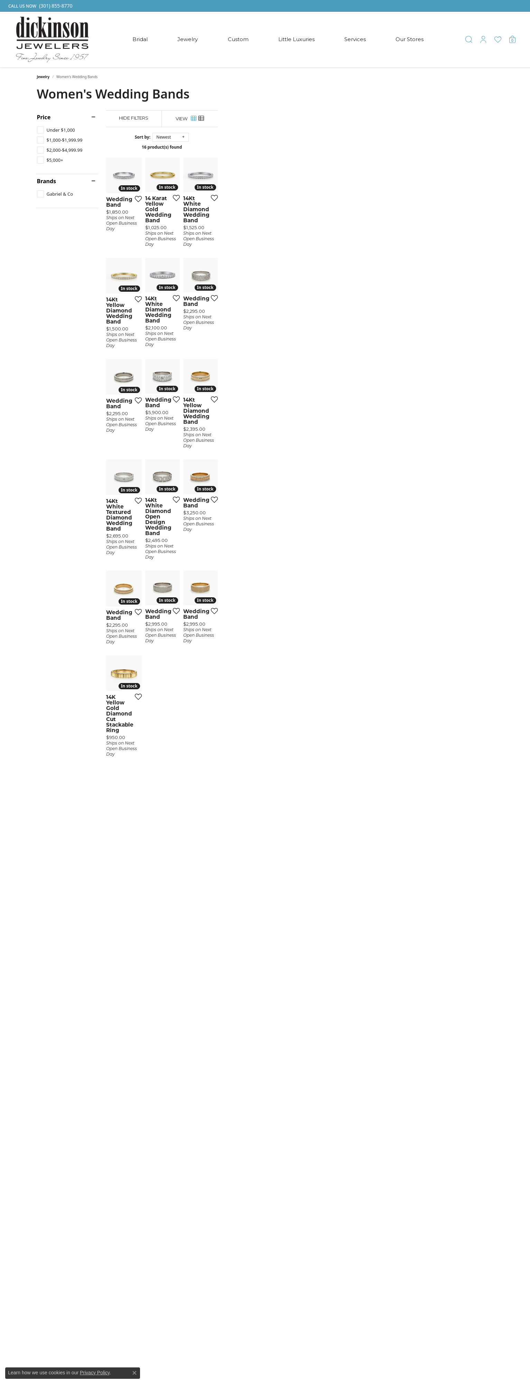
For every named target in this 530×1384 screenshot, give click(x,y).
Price (44, 117)
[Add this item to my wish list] (227, 289)
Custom (238, 39)
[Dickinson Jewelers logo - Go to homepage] (52, 39)
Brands (46, 181)
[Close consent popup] (134, 1373)
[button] (469, 39)
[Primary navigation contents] (278, 39)
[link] (40, 6)
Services (355, 39)
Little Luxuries (296, 39)
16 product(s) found (299, 147)
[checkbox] (56, 130)
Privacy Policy (95, 1372)
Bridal (140, 39)
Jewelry (187, 39)
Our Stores (410, 39)
